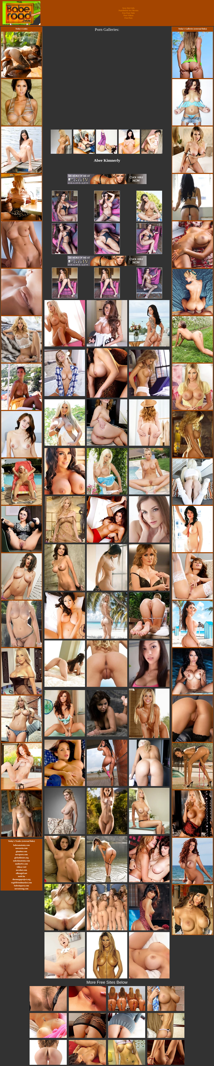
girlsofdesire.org (21, 858)
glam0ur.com (21, 851)
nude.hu (21, 876)
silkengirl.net (21, 873)
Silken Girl (21, 867)
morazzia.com (21, 848)
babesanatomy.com (21, 845)
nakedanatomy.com (21, 861)
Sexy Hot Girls (128, 8)
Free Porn (129, 18)
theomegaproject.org (21, 879)
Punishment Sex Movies (128, 10)
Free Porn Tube (128, 13)
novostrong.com (21, 889)
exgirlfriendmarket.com (21, 882)
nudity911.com (21, 864)
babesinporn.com (21, 885)
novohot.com (21, 870)
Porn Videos (129, 15)
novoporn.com (21, 854)
